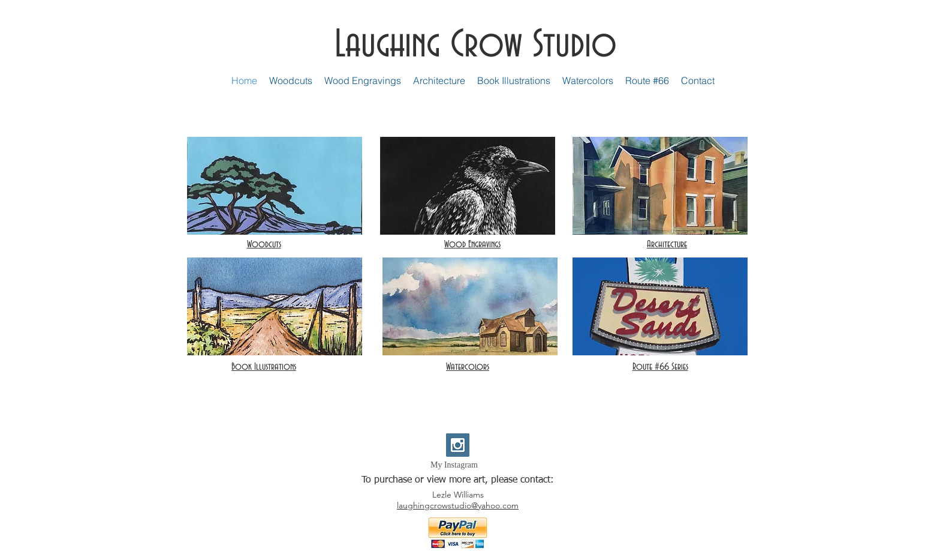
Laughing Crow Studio (476, 45)
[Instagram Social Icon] (457, 445)
